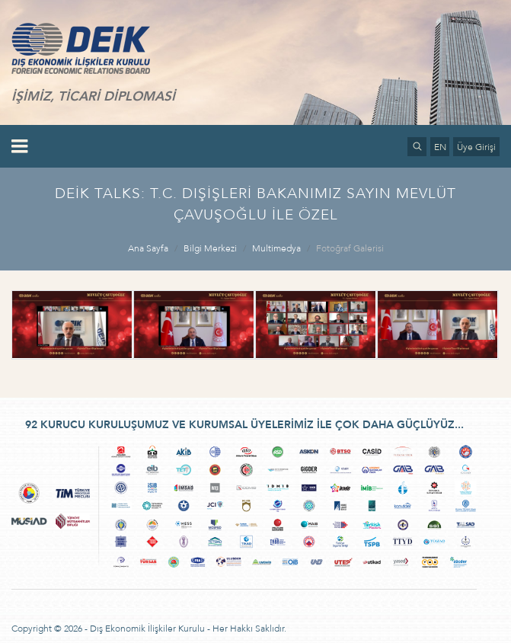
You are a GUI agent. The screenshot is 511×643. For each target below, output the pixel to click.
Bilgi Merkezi (210, 248)
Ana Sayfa (148, 248)
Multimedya (276, 248)
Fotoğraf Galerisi (350, 248)
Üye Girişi (476, 147)
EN (440, 147)
